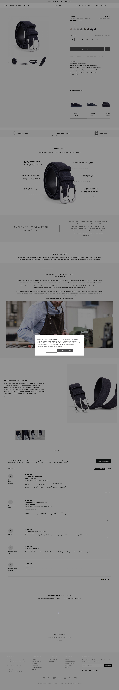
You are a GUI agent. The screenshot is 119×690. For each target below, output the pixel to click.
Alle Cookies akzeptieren (65, 350)
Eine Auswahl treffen (51, 350)
